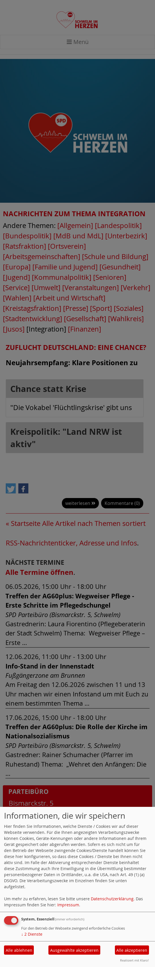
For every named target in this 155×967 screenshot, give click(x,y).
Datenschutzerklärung (112, 898)
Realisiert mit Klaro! (134, 960)
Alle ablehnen (19, 950)
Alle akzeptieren (131, 950)
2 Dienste (31, 934)
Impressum (68, 904)
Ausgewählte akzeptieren (74, 950)
